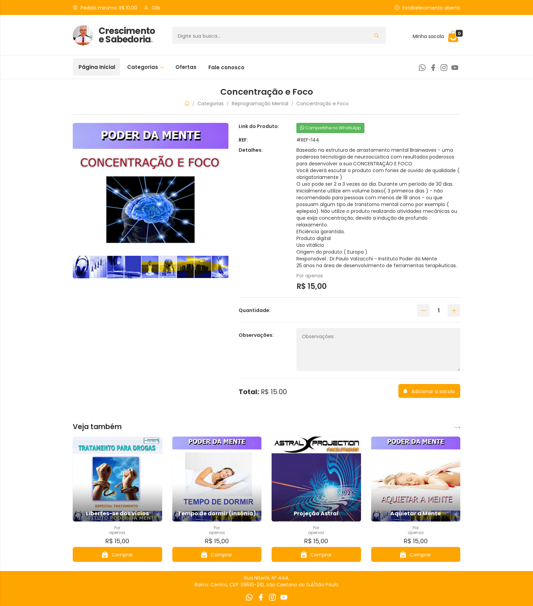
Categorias (145, 67)
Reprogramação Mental (260, 103)
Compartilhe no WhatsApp (330, 128)
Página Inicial (97, 67)
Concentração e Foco (322, 103)
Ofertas (185, 67)
